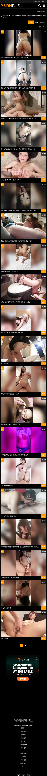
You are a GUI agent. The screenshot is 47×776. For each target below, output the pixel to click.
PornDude (24, 744)
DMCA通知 (23, 757)
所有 (31, 22)
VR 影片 (42, 22)
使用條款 (23, 760)
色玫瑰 (23, 731)
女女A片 (23, 741)
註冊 (38, 1)
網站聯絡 (23, 753)
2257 (23, 767)
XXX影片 (24, 738)
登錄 (34, 1)
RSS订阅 (23, 748)
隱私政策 (23, 763)
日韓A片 (23, 728)
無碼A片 (23, 735)
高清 (36, 22)
